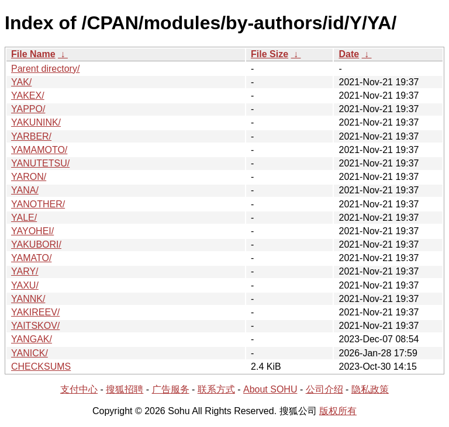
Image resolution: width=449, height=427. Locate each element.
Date (349, 54)
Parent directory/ (45, 69)
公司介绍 (324, 389)
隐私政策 (370, 389)
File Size (269, 54)
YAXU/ (25, 285)
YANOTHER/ (38, 204)
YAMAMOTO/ (39, 150)
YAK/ (21, 82)
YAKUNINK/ (36, 122)
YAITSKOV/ (35, 326)
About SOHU (270, 389)
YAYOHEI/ (32, 231)
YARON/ (28, 177)
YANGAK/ (31, 339)
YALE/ (24, 218)
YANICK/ (29, 353)
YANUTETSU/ (40, 163)
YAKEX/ (27, 95)
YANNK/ (28, 299)
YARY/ (25, 271)
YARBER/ (31, 136)
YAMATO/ (31, 258)
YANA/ (25, 190)
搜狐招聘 (124, 389)
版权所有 (338, 411)
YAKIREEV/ (35, 312)
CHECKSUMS (41, 367)
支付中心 (79, 389)
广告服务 (170, 389)
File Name (33, 54)
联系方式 (216, 389)
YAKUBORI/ (36, 244)
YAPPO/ (28, 109)
